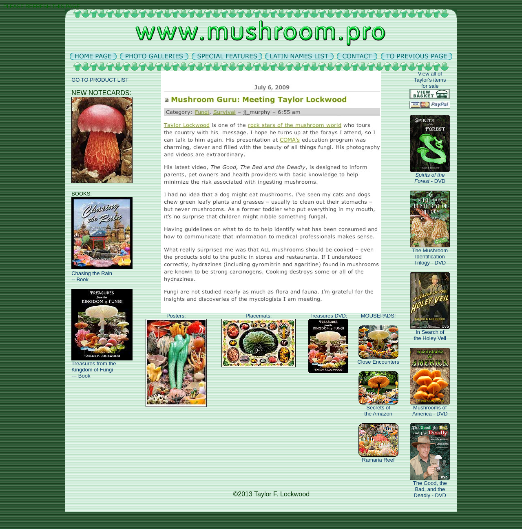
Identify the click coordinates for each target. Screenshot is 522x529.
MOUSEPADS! (378, 316)
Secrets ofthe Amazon (378, 408)
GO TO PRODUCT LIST (99, 80)
